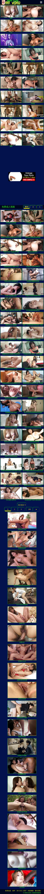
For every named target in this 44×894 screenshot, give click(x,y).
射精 (11, 97)
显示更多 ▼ (22, 505)
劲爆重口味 (33, 83)
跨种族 (33, 97)
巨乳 (33, 40)
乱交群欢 (33, 69)
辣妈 (11, 55)
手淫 (33, 112)
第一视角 (11, 83)
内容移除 (31, 890)
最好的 (26, 206)
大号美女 (33, 26)
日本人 (33, 12)
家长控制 (38, 890)
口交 (11, 26)
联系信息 (8, 890)
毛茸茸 (33, 55)
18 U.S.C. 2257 (21, 890)
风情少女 (11, 40)
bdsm (11, 112)
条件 (13, 890)
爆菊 (11, 140)
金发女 (11, 126)
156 (29, 509)
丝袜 (33, 140)
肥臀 (11, 69)
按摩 (11, 12)
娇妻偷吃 (33, 126)
